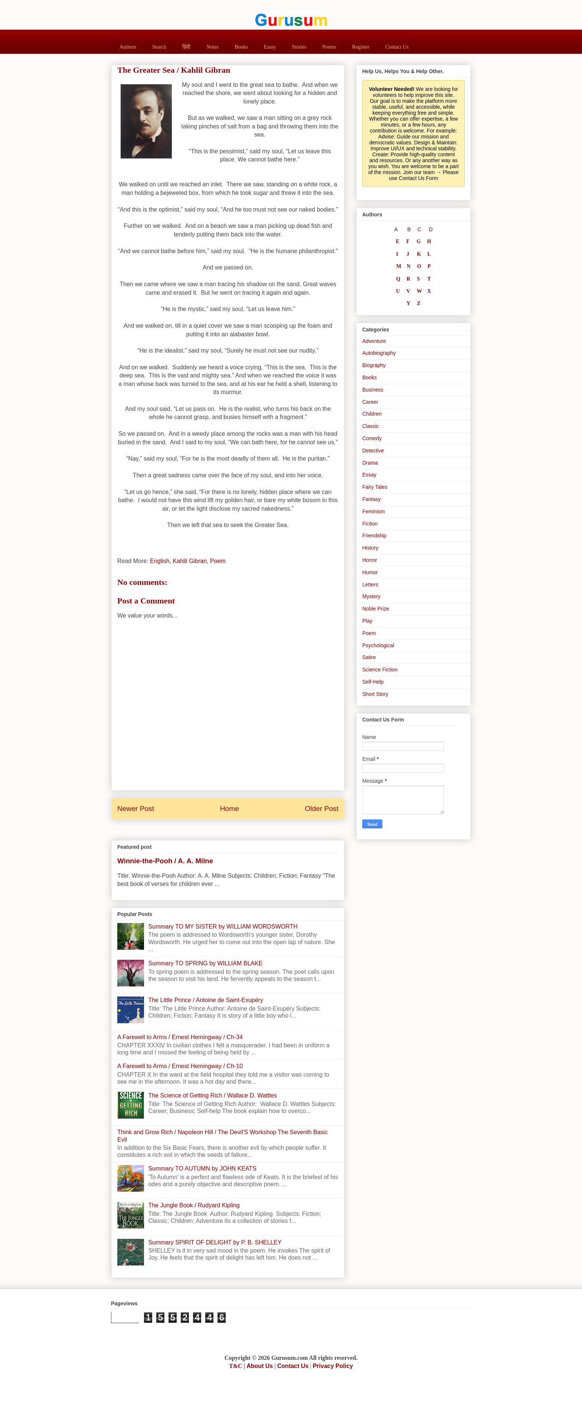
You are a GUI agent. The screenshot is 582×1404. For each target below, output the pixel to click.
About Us (259, 1366)
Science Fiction (380, 669)
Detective (373, 451)
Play (367, 621)
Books (241, 47)
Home (229, 808)
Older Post (322, 808)
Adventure (374, 341)
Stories (299, 47)
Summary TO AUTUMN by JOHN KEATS (202, 1168)
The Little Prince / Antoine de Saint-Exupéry (205, 1000)
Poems (329, 47)
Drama (370, 463)
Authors (128, 47)
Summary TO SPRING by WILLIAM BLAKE (205, 963)
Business (372, 390)
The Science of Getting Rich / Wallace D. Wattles (212, 1095)
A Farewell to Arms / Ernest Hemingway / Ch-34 (180, 1037)
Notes (212, 47)
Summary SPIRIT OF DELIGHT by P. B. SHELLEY (214, 1242)
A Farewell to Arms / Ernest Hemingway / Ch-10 (180, 1066)
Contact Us (397, 47)
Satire (369, 657)
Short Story (375, 694)
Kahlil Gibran (190, 561)
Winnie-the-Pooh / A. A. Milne (165, 861)
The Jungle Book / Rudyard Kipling (193, 1205)
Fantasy (371, 499)
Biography (374, 365)
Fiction (369, 524)
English (159, 561)
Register (361, 47)
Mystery (371, 596)
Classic (370, 426)
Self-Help (373, 682)
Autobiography (379, 353)
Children (372, 414)
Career (370, 402)
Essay (369, 475)
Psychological (378, 645)
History (370, 548)
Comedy (372, 438)
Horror (369, 560)
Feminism (373, 511)
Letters (370, 585)
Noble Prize (375, 609)
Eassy (270, 47)
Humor (370, 572)
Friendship (374, 536)
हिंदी (186, 47)
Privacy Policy (333, 1366)
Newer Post (135, 808)
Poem (218, 561)
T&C (235, 1366)
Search (159, 47)
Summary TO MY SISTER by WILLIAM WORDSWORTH (222, 926)
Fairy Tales (374, 487)
